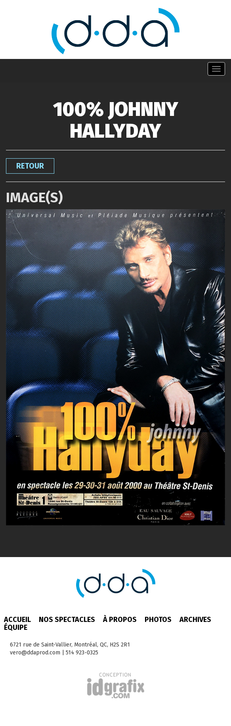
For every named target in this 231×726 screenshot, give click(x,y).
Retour (30, 166)
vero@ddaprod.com (35, 652)
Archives (195, 620)
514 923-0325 (82, 652)
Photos (158, 620)
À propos (120, 620)
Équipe (15, 627)
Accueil (17, 620)
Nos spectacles (67, 620)
